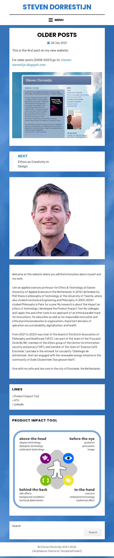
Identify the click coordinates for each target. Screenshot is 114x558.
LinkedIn (19, 404)
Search (16, 526)
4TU (16, 400)
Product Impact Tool (70, 308)
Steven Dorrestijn (57, 7)
